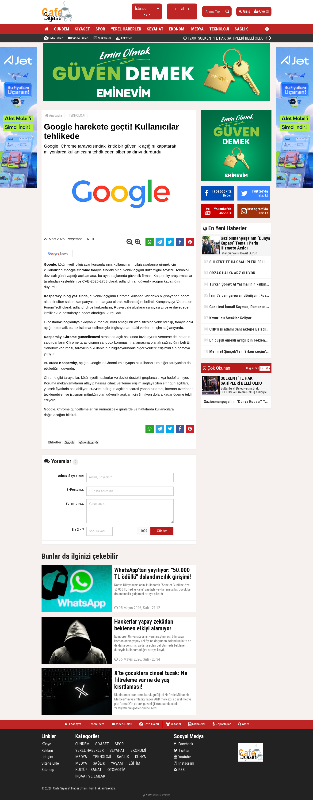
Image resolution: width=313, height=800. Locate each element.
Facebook (183, 743)
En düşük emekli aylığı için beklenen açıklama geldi (237, 340)
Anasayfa (53, 115)
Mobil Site (96, 724)
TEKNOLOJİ (219, 28)
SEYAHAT (155, 28)
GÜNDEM (61, 28)
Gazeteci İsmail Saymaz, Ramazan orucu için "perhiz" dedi (237, 306)
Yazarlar (173, 724)
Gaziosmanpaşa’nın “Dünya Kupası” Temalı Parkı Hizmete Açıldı (226, 38)
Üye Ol (261, 11)
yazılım (147, 795)
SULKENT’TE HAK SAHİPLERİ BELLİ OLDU (237, 261)
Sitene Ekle (50, 763)
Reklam (47, 750)
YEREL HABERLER (126, 28)
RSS (179, 769)
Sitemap (48, 769)
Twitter (182, 750)
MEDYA (197, 28)
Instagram (184, 763)
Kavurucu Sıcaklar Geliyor (228, 317)
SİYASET (82, 28)
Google (69, 442)
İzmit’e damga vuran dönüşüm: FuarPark (237, 295)
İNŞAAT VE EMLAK (90, 776)
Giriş (244, 11)
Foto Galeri (53, 38)
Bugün (250, 368)
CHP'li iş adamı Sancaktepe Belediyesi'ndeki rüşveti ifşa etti (237, 329)
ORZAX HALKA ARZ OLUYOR (229, 272)
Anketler (124, 38)
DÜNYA (140, 756)
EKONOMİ (177, 28)
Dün (257, 368)
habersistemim (161, 795)
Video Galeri (78, 38)
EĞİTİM (134, 763)
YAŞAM (117, 763)
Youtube (182, 756)
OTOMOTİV (116, 769)
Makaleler (102, 38)
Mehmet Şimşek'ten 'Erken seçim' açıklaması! (237, 351)
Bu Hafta (265, 368)
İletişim (47, 756)
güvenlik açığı (88, 442)
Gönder (162, 531)
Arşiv (243, 724)
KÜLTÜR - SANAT (88, 769)
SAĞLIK (241, 28)
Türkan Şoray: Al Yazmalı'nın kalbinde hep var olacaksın (237, 284)
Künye (46, 743)
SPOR (100, 28)
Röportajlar (222, 724)
